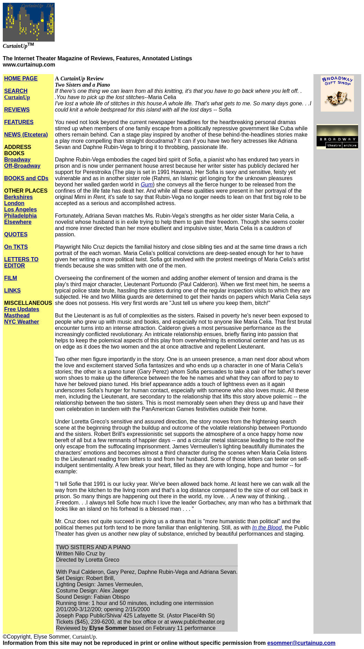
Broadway (17, 160)
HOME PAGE (21, 78)
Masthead (17, 315)
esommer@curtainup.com (301, 643)
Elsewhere (17, 222)
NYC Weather (21, 322)
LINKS (12, 290)
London (14, 203)
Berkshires (18, 197)
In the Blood (267, 527)
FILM (10, 278)
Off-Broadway (22, 166)
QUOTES (16, 234)
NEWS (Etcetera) (26, 135)
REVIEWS (17, 110)
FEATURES (19, 122)
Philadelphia (20, 216)
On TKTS (16, 247)
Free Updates (21, 309)
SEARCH (17, 94)
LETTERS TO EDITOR (21, 262)
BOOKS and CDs (26, 178)
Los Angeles (20, 209)
